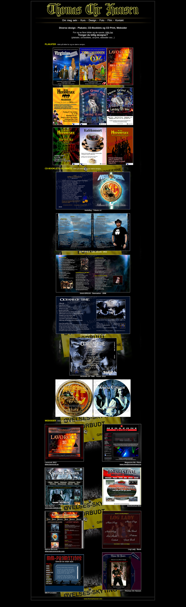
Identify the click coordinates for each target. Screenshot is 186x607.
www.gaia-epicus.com (53, 508)
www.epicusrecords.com (55, 551)
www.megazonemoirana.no (130, 464)
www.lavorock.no (52, 464)
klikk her (109, 32)
